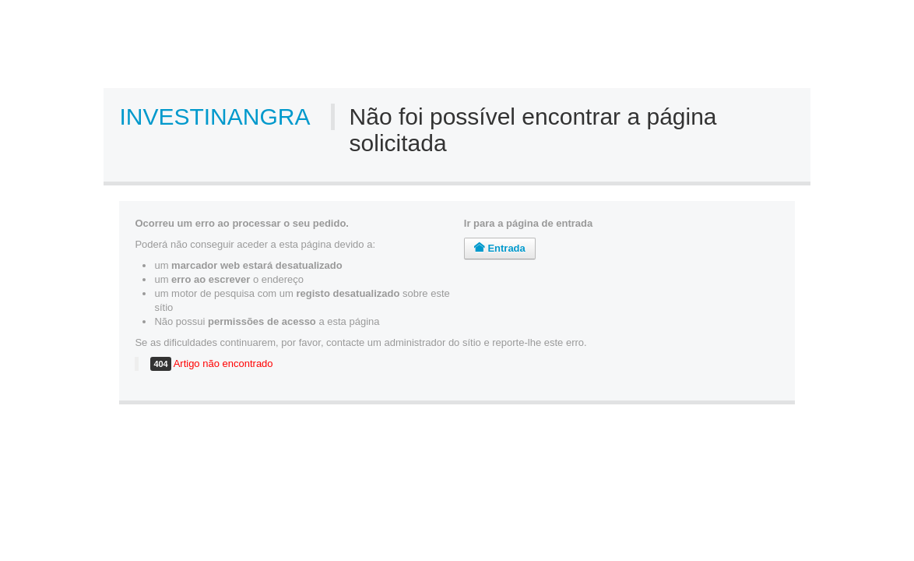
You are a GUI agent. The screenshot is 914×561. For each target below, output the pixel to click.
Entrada (500, 248)
